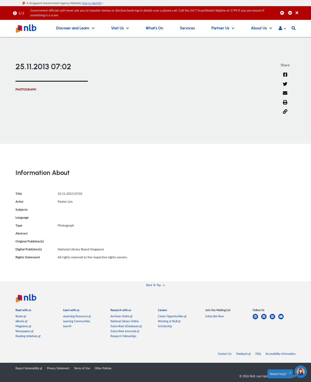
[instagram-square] (274, 319)
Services (187, 28)
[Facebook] (285, 77)
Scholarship (165, 326)
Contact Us (224, 354)
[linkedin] (257, 319)
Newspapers (24, 331)
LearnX (67, 326)
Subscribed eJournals (124, 331)
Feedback (243, 354)
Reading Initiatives (27, 336)
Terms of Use (82, 368)
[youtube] (282, 319)
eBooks (21, 321)
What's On (154, 28)
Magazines (23, 326)
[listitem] (23, 311)
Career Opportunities (172, 316)
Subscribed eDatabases (126, 326)
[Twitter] (285, 86)
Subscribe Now (214, 316)
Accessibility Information (281, 354)
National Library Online (124, 321)
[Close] (302, 10)
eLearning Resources (77, 316)
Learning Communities (76, 321)
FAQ (258, 354)
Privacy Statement (58, 368)
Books (20, 316)
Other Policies (103, 368)
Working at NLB (169, 321)
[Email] (285, 95)
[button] (282, 29)
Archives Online (121, 316)
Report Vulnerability (28, 368)
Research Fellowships (123, 336)
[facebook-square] (265, 319)
